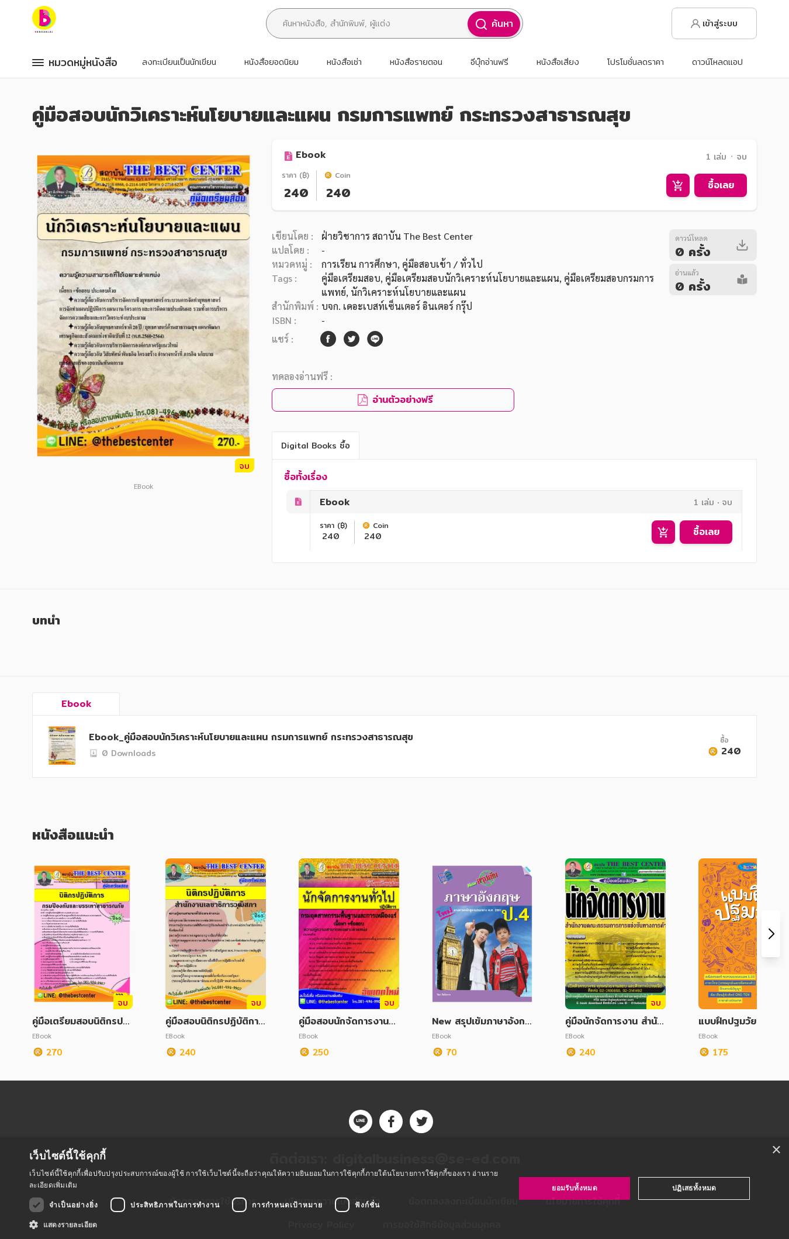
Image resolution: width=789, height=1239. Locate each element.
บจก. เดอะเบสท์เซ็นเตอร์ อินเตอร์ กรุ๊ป (396, 306)
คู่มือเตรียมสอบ (350, 278)
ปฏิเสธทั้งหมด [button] (694, 1188)
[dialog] (394, 1188)
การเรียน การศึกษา (359, 264)
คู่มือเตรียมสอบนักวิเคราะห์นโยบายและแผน (472, 278)
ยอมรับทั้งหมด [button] (574, 1188)
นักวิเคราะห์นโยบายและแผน (408, 292)
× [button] (775, 1150)
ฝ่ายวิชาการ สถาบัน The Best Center (397, 236)
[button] (264, 1224)
